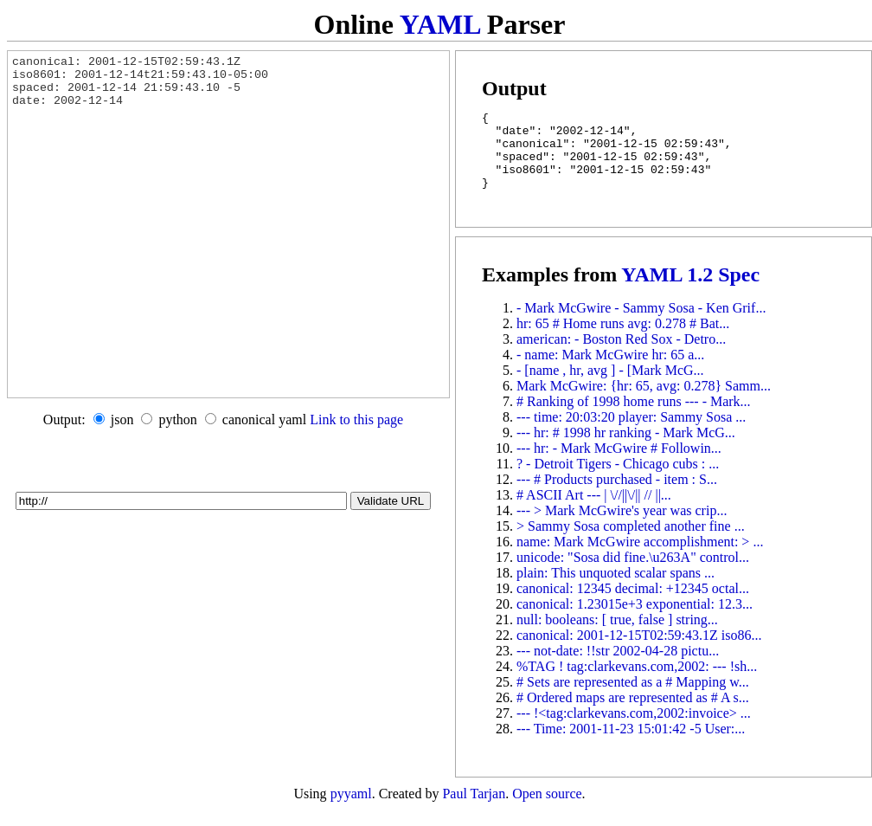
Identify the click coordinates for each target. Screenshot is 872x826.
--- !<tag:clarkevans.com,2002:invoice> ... (633, 728)
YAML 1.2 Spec (690, 290)
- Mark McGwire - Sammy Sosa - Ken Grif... (641, 323)
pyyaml (351, 809)
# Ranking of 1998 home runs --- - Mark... (633, 417)
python (177, 419)
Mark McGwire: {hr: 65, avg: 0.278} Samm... (643, 401)
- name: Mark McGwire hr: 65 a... (610, 370)
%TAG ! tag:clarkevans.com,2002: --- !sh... (636, 681)
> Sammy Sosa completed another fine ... (630, 541)
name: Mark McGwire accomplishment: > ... (639, 557)
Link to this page (356, 419)
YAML (440, 24)
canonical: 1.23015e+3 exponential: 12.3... (634, 619)
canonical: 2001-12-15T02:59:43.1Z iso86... (639, 650)
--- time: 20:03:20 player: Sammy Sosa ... (631, 432)
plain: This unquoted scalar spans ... (615, 588)
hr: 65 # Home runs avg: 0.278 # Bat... (622, 339)
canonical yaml (264, 419)
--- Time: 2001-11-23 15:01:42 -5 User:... (630, 744)
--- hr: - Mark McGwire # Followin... (618, 463)
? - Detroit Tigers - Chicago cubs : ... (617, 479)
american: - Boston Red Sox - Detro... (621, 354)
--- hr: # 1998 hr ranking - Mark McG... (625, 448)
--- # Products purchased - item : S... (616, 494)
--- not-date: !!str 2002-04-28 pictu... (617, 666)
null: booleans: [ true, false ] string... (617, 635)
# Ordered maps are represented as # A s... (632, 713)
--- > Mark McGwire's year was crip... (621, 526)
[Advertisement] (223, 462)
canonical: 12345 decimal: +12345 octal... (632, 604)
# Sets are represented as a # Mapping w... (632, 697)
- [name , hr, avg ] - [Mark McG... (610, 385)
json (122, 419)
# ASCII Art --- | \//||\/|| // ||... (593, 510)
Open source (546, 809)
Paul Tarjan (473, 809)
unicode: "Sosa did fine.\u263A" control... (632, 572)
